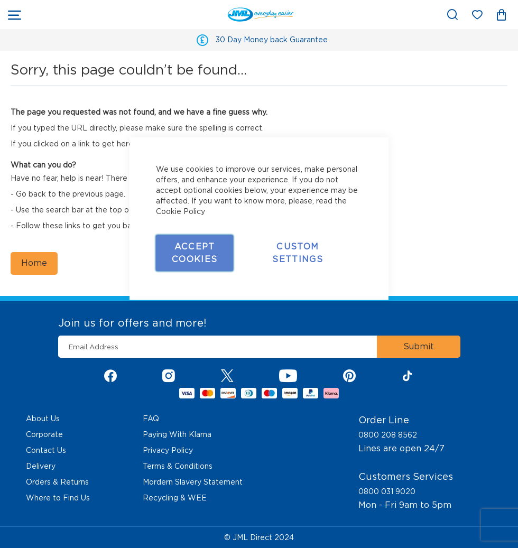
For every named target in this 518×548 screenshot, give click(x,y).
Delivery (41, 466)
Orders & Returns (57, 482)
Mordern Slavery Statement (193, 482)
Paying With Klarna (177, 434)
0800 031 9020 (386, 491)
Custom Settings (297, 252)
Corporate (44, 434)
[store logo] (162, 14)
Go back (31, 194)
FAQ (151, 418)
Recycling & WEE (175, 498)
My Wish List (482, 16)
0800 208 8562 (387, 435)
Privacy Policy (168, 450)
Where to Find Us (58, 498)
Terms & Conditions (177, 466)
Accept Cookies (194, 252)
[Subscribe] (418, 347)
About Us (43, 418)
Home (34, 263)
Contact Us (46, 450)
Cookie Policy (180, 211)
